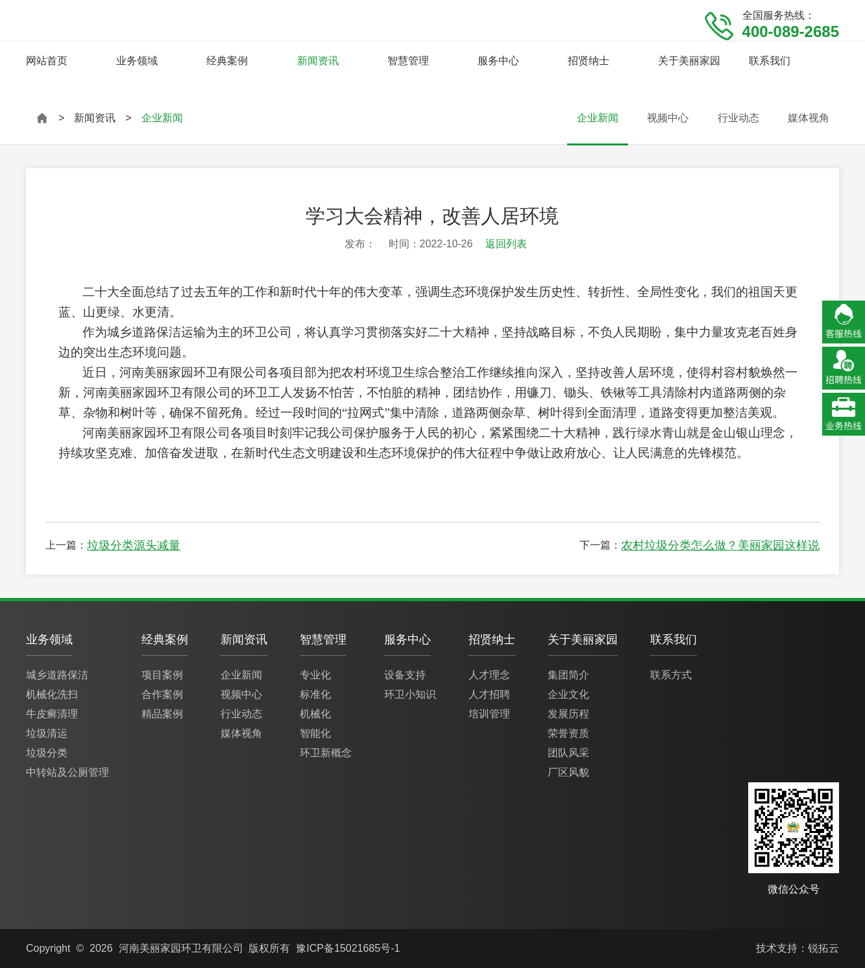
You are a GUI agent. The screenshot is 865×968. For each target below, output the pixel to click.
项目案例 (162, 674)
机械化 (315, 713)
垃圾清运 (46, 733)
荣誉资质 (568, 733)
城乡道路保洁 (57, 674)
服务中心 (498, 60)
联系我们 (769, 60)
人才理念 (489, 674)
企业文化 (568, 694)
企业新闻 (597, 117)
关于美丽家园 (689, 60)
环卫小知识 (410, 694)
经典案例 (227, 60)
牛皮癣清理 (52, 713)
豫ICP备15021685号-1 (348, 948)
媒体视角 (808, 117)
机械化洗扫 (52, 694)
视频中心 (667, 117)
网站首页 (46, 60)
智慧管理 (408, 60)
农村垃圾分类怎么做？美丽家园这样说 (720, 545)
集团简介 (568, 674)
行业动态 (738, 117)
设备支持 (405, 674)
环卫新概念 (326, 752)
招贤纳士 (588, 60)
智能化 (315, 733)
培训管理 (489, 713)
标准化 (315, 694)
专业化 (315, 674)
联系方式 (671, 674)
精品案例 (162, 713)
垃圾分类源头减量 (133, 545)
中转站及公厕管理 (67, 772)
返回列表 (506, 243)
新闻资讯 (318, 60)
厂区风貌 (568, 772)
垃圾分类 (46, 752)
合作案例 (162, 694)
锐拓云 (823, 948)
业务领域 (137, 60)
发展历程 (568, 713)
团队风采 (568, 752)
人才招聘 (489, 694)
